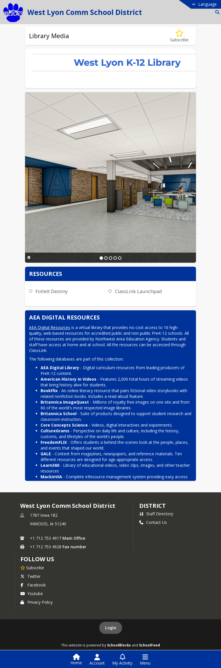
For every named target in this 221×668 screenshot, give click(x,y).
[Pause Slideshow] (29, 257)
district (152, 506)
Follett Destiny (51, 291)
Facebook (33, 585)
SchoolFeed (149, 645)
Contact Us (153, 522)
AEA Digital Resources (49, 327)
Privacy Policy (36, 602)
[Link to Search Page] (216, 12)
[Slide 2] (106, 258)
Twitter (30, 576)
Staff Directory (156, 513)
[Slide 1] (101, 258)
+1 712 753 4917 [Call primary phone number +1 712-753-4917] (45, 538)
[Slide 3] (110, 258)
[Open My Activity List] (122, 660)
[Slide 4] (115, 258)
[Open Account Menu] (97, 660)
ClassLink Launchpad (138, 291)
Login (110, 627)
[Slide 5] (119, 258)
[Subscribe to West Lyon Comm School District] (32, 567)
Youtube (31, 593)
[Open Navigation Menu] (145, 660)
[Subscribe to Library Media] (179, 36)
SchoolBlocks (119, 645)
